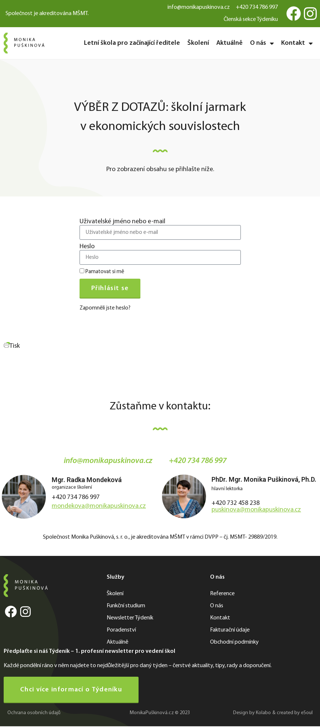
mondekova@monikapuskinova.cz (99, 506)
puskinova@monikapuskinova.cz (256, 509)
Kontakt (297, 43)
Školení (198, 43)
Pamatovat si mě (102, 271)
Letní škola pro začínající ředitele (132, 43)
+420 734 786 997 (76, 497)
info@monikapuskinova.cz (108, 461)
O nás (262, 43)
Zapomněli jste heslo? (105, 308)
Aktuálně (229, 43)
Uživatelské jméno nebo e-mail (122, 221)
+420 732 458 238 (236, 503)
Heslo (87, 246)
